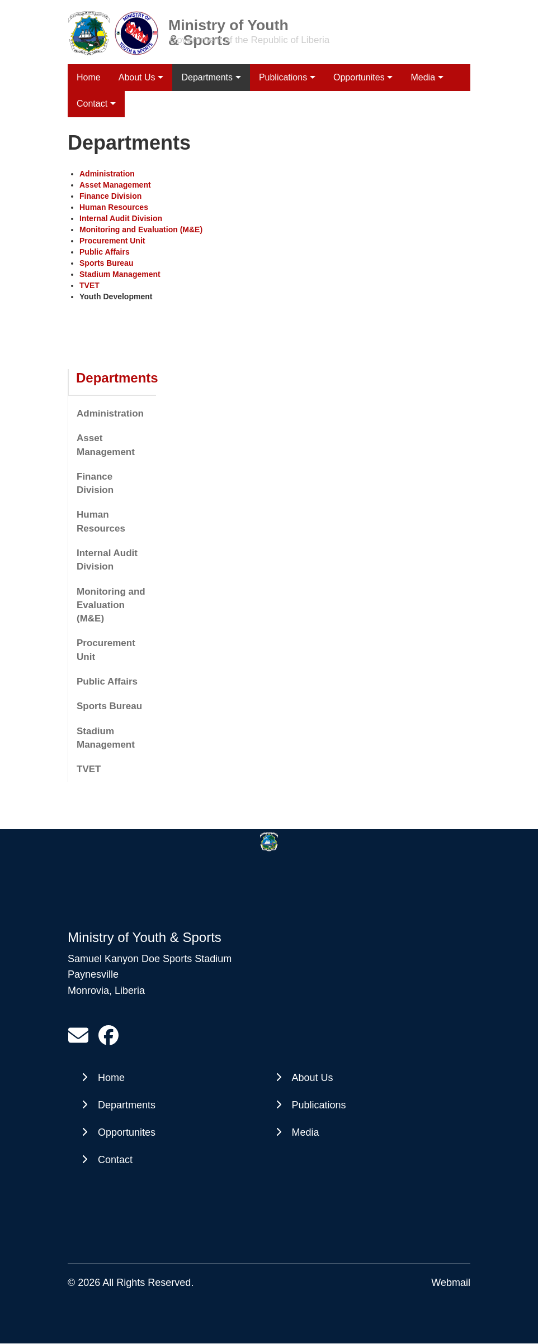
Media (422, 77)
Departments (207, 77)
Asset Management (106, 445)
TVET (89, 769)
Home (89, 77)
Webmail (450, 1282)
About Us (137, 77)
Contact (115, 1159)
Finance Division (95, 483)
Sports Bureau (109, 706)
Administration (110, 413)
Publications (283, 77)
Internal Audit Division (107, 560)
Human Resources (101, 521)
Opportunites (359, 77)
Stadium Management (106, 738)
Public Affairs (107, 681)
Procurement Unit (106, 650)
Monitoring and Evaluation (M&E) (111, 605)
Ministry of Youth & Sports (228, 24)
